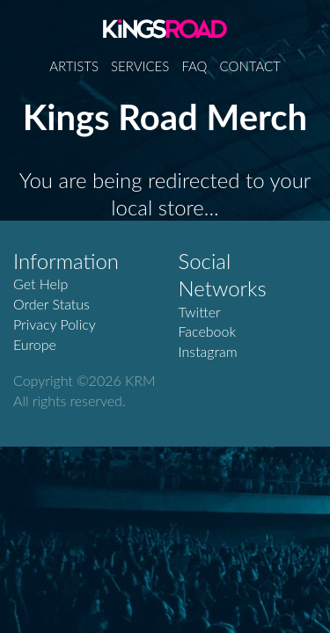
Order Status (51, 303)
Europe (34, 344)
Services (140, 66)
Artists (74, 66)
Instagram (208, 351)
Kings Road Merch (165, 28)
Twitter (200, 311)
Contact (250, 66)
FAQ (194, 66)
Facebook (208, 331)
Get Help (40, 283)
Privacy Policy (54, 324)
